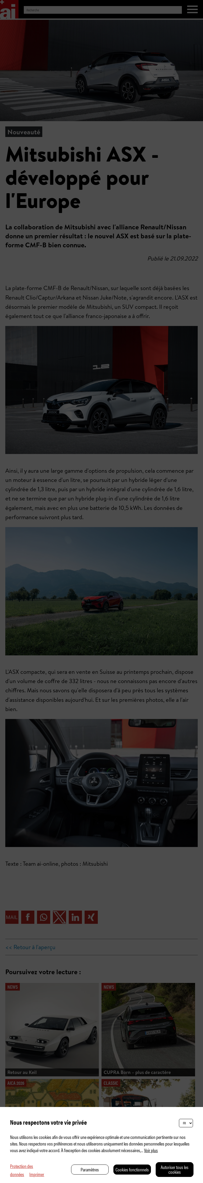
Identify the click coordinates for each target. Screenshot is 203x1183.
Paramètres (90, 1169)
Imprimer (36, 1174)
